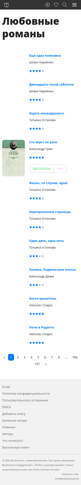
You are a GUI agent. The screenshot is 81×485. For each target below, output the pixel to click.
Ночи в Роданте (41, 327)
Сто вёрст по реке (43, 142)
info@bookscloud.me (67, 478)
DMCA (6, 407)
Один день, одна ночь (46, 241)
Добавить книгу (13, 414)
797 (37, 364)
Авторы (7, 434)
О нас (6, 387)
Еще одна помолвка (45, 55)
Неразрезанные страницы (50, 212)
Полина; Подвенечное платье (52, 269)
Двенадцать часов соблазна (51, 84)
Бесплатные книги (15, 447)
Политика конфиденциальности (25, 393)
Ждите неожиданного (46, 113)
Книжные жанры (14, 420)
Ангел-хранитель (42, 298)
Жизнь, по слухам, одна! (48, 183)
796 (75, 357)
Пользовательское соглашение (25, 400)
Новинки (8, 427)
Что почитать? (12, 441)
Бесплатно (42, 168)
